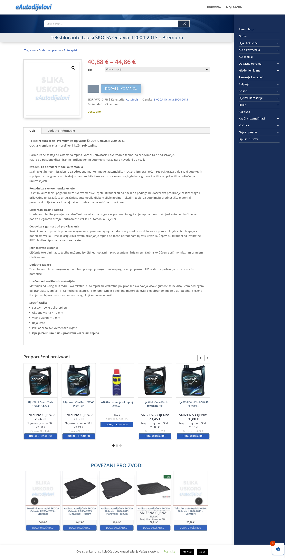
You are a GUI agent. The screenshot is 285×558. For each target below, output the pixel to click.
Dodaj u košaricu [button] (40, 436)
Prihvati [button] (187, 551)
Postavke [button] (169, 551)
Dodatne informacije (61, 130)
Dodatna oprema (50, 50)
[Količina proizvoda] (93, 89)
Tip (90, 70)
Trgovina (214, 7)
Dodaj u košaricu (121, 88)
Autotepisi (70, 50)
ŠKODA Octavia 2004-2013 (171, 99)
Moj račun (234, 7)
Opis (32, 130)
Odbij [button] (202, 551)
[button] (73, 68)
